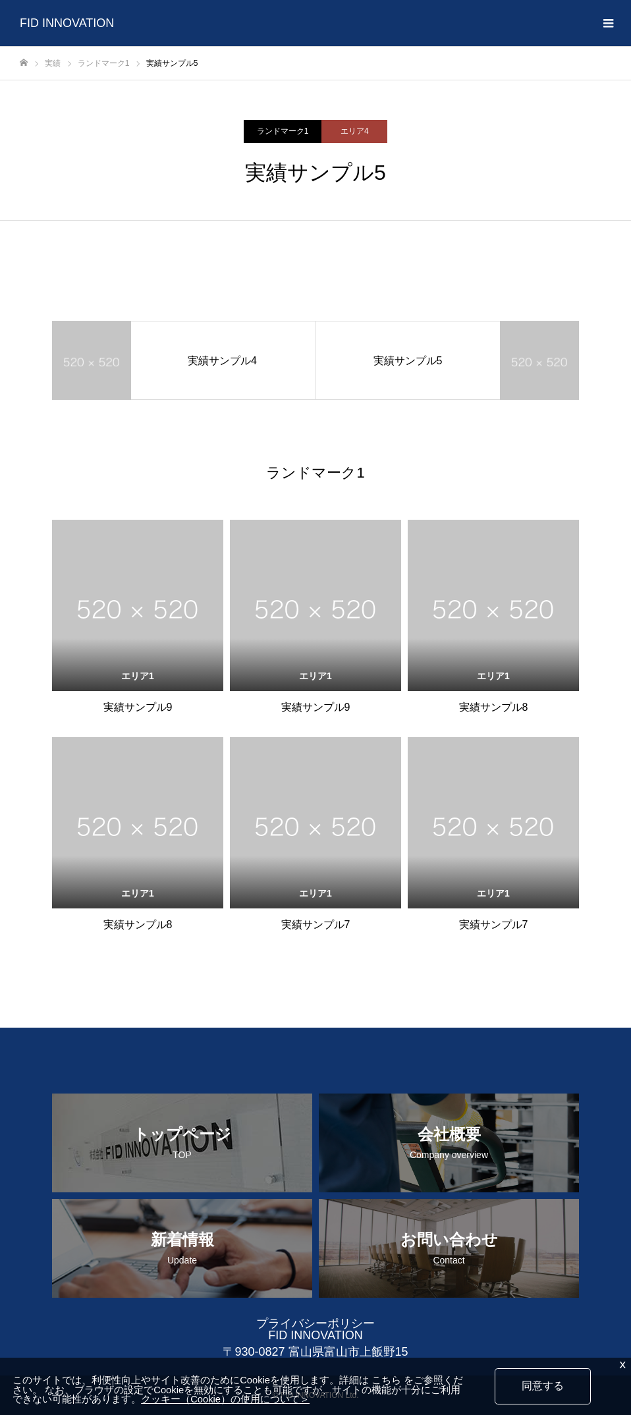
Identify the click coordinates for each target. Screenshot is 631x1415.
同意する (543, 1385)
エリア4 (355, 131)
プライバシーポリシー (315, 1323)
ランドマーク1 (283, 131)
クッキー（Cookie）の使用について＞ (225, 1399)
